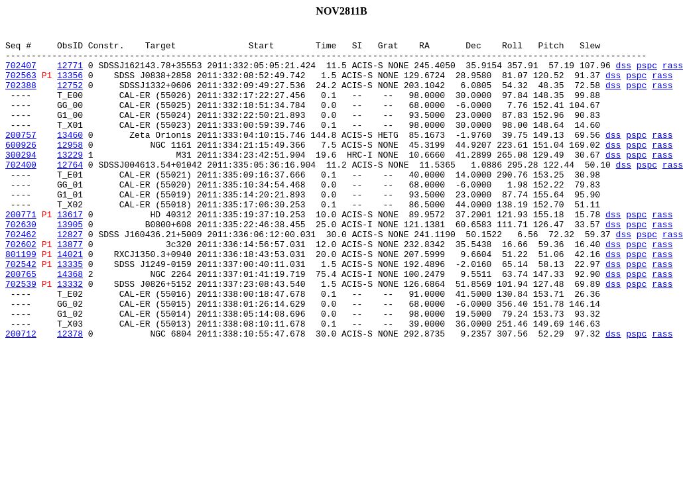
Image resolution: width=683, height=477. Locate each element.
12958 (70, 168)
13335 (70, 311)
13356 (70, 85)
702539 (20, 335)
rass (672, 73)
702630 (20, 264)
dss (623, 73)
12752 (70, 97)
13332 (70, 335)
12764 (70, 192)
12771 (70, 73)
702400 (20, 192)
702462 (20, 276)
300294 (20, 180)
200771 (20, 252)
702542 (20, 311)
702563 (20, 85)
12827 (70, 276)
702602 (20, 287)
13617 (70, 252)
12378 (70, 395)
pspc (647, 73)
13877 (70, 287)
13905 (70, 264)
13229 (70, 180)
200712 (20, 395)
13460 (70, 156)
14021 (70, 299)
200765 (20, 323)
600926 (20, 168)
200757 (20, 156)
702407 (20, 73)
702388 (20, 97)
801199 (20, 299)
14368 (70, 323)
